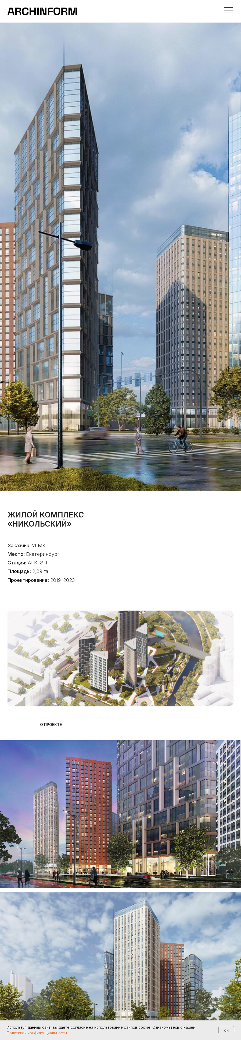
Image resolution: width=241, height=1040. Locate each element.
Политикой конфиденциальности (37, 1033)
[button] (228, 10)
